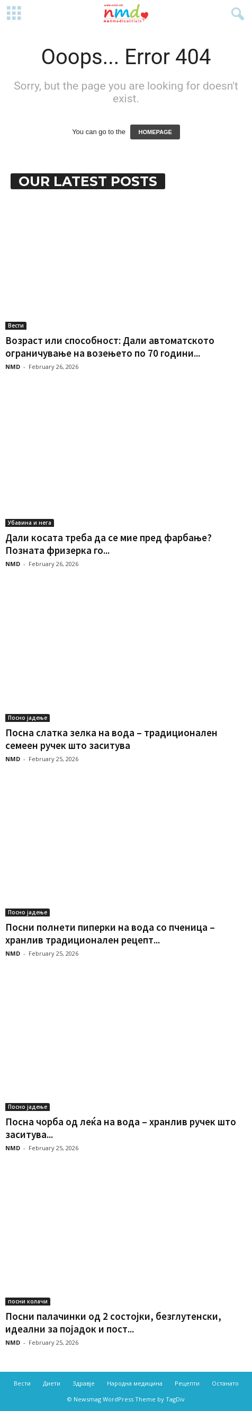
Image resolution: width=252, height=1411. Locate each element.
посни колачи (28, 1301)
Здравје (84, 1383)
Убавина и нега (29, 522)
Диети (51, 1383)
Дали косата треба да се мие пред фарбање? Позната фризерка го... (108, 544)
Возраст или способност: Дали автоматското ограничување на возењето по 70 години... (109, 346)
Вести (16, 325)
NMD (12, 367)
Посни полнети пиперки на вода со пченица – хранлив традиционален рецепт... (110, 933)
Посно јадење (27, 717)
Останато (225, 1383)
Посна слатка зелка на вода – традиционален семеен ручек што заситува (111, 739)
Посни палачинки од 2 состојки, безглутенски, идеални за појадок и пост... (113, 1322)
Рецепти (187, 1383)
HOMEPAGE (155, 132)
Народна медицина (135, 1383)
